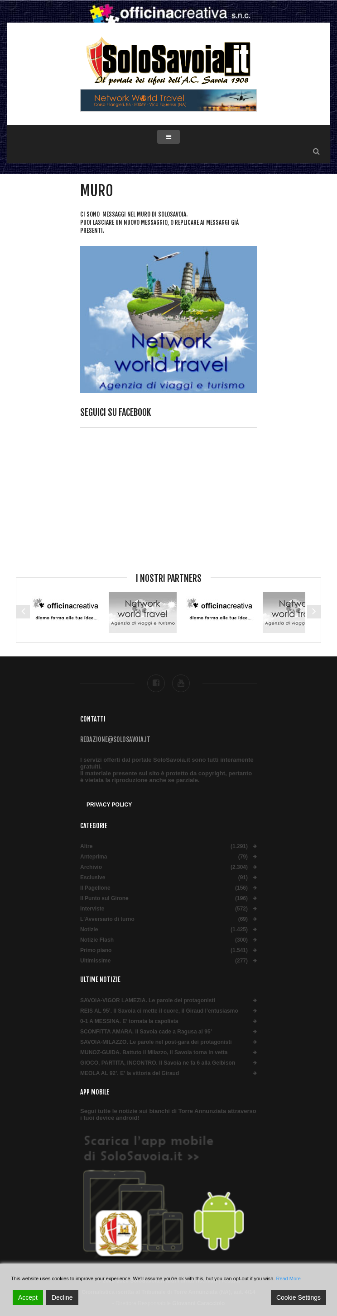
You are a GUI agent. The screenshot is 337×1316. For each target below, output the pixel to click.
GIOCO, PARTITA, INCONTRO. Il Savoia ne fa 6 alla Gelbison (157, 1063)
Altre (86, 846)
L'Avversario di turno (107, 919)
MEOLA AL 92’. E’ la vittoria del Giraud (129, 1073)
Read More (288, 1278)
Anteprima (93, 857)
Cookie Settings (298, 1297)
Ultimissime (95, 961)
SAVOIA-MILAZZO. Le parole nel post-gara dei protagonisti (155, 1042)
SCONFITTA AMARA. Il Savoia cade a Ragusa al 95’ (146, 1032)
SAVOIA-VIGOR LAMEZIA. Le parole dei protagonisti (147, 1001)
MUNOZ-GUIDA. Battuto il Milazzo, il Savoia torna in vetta (153, 1053)
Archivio (91, 867)
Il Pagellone (95, 888)
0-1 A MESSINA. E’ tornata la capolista (129, 1021)
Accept (28, 1297)
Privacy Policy (109, 805)
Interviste (92, 909)
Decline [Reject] (62, 1297)
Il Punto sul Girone (104, 898)
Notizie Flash (97, 940)
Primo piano (95, 950)
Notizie (89, 930)
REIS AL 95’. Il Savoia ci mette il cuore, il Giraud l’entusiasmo (159, 1011)
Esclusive (92, 878)
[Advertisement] (168, 506)
